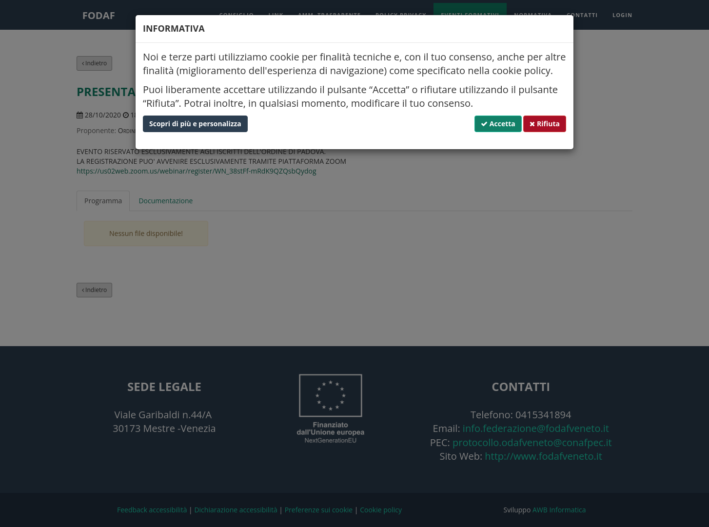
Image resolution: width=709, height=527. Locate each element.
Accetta (498, 123)
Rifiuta (545, 123)
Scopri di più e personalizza (195, 123)
